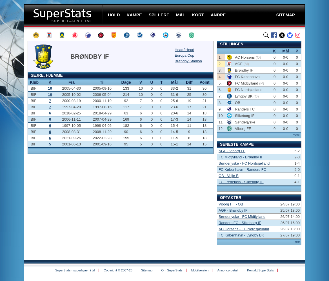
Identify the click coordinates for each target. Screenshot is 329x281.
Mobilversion (200, 270)
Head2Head (184, 50)
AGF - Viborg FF (232, 151)
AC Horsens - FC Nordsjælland (244, 229)
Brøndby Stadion (188, 61)
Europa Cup (184, 55)
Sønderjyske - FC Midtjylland (242, 216)
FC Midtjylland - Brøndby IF (241, 157)
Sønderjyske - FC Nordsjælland (244, 163)
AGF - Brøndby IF (233, 210)
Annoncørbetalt (228, 270)
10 (50, 88)
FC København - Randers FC (242, 169)
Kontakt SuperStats (260, 270)
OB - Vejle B (229, 176)
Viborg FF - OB (231, 204)
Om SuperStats (171, 270)
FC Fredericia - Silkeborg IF (241, 182)
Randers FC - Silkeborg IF (240, 223)
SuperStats (64, 15)
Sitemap (146, 270)
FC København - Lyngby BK (241, 235)
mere (296, 135)
